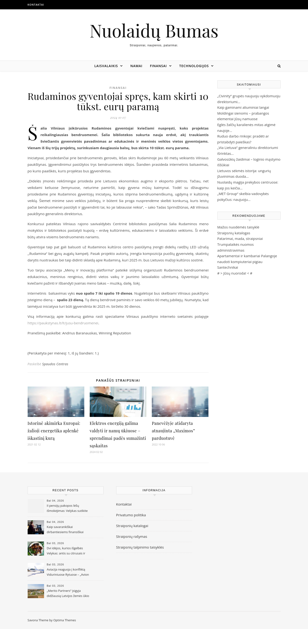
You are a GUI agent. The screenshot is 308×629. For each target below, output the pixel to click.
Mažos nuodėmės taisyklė (238, 227)
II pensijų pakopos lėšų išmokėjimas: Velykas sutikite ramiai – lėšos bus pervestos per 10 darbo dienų (67, 508)
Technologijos (194, 66)
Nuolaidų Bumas (153, 30)
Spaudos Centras (55, 364)
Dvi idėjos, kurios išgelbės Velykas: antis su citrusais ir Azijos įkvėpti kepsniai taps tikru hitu (66, 551)
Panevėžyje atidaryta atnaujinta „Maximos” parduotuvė (173, 430)
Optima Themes (64, 620)
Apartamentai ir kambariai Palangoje (247, 255)
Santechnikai (227, 267)
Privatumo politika (131, 515)
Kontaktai (36, 4)
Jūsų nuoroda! (234, 273)
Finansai (158, 66)
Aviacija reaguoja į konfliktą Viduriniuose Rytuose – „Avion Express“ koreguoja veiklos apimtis (68, 572)
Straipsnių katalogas (233, 233)
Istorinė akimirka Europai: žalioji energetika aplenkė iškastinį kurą (54, 430)
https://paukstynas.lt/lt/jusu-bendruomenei (63, 323)
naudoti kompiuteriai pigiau (240, 261)
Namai (136, 66)
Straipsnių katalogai (132, 525)
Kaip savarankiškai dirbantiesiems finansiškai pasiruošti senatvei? (65, 530)
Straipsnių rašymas (131, 536)
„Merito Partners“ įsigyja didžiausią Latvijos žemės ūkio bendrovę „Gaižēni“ (68, 594)
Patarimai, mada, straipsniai (240, 238)
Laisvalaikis (106, 66)
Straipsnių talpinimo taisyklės (140, 547)
